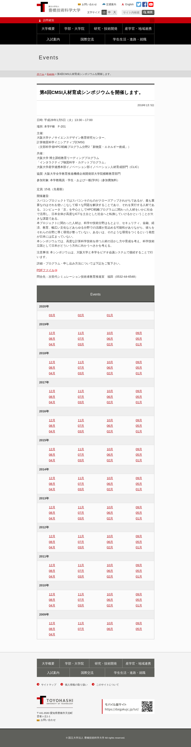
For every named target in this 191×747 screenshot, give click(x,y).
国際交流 (87, 39)
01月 (110, 315)
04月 (52, 344)
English (129, 4)
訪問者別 (95, 20)
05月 (139, 338)
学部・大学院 (74, 28)
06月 (110, 338)
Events (50, 74)
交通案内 (111, 4)
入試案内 (53, 39)
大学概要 (48, 28)
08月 (52, 338)
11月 (81, 333)
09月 (139, 333)
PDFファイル (46, 270)
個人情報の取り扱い (76, 684)
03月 (52, 315)
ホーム (40, 74)
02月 (81, 315)
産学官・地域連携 (138, 28)
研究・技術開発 (105, 28)
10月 (110, 333)
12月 (52, 333)
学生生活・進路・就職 (129, 39)
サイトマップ (48, 684)
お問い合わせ (89, 4)
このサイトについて (107, 684)
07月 (81, 338)
